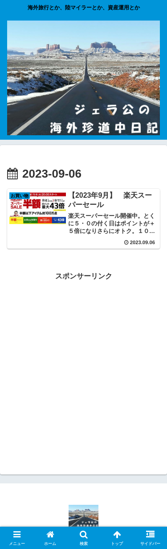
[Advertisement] (83, 366)
